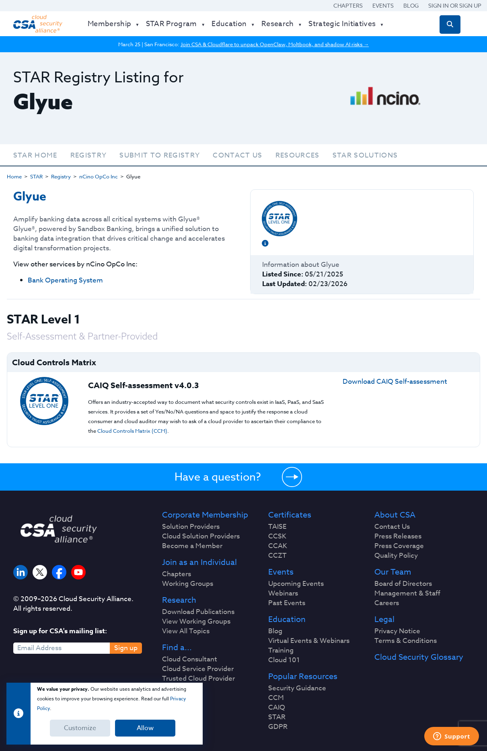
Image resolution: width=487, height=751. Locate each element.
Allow (145, 728)
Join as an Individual (199, 562)
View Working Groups (196, 621)
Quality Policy (396, 556)
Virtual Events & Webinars (308, 641)
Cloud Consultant (189, 659)
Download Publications (198, 612)
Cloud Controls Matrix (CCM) (132, 430)
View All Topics (186, 631)
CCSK (277, 536)
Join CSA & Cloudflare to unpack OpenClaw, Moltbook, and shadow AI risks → (275, 44)
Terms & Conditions (405, 641)
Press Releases (397, 536)
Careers (386, 603)
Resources (297, 155)
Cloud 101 (284, 660)
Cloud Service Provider (198, 669)
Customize (80, 728)
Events (383, 5)
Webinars (283, 593)
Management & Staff (407, 593)
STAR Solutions (365, 155)
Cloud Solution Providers (201, 536)
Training (281, 650)
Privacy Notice (397, 631)
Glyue (29, 196)
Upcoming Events (296, 584)
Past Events (286, 603)
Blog (411, 5)
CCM (276, 698)
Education (287, 619)
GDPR (278, 727)
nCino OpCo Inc (98, 176)
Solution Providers (191, 527)
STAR (36, 176)
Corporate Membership (205, 515)
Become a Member (192, 546)
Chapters (348, 5)
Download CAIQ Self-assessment (395, 382)
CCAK (277, 546)
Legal (384, 619)
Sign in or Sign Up (454, 5)
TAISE (277, 527)
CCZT (277, 556)
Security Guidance (297, 688)
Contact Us (237, 155)
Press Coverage (399, 546)
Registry (88, 155)
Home (14, 176)
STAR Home (35, 155)
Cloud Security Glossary (418, 657)
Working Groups (187, 584)
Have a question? (218, 476)
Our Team (392, 572)
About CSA (394, 515)
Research (179, 600)
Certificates (289, 515)
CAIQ (276, 707)
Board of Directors (403, 584)
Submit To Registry (159, 155)
